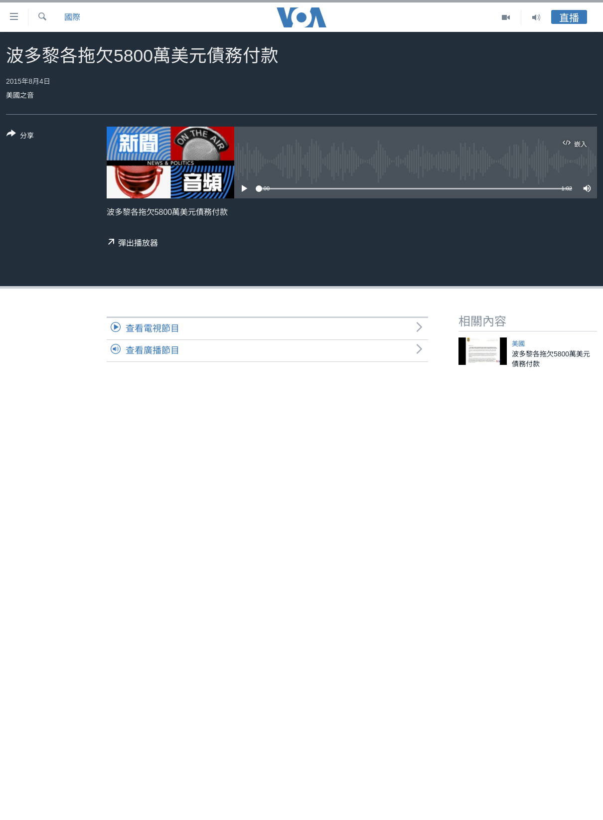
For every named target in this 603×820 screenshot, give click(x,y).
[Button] (20, 137)
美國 (518, 343)
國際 (72, 17)
